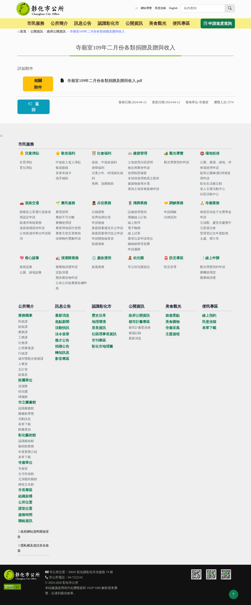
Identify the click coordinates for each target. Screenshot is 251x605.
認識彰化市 (108, 23)
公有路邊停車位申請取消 (35, 236)
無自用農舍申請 (139, 167)
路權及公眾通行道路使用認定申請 (35, 214)
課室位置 (25, 509)
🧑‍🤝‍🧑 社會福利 (101, 153)
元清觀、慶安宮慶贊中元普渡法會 (215, 225)
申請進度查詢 (218, 23)
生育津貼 (26, 162)
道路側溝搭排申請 (32, 228)
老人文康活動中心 (212, 189)
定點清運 (62, 272)
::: (137, 8)
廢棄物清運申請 (67, 267)
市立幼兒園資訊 (139, 267)
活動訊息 (24, 419)
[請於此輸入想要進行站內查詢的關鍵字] (203, 8)
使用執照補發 (137, 173)
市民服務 (35, 23)
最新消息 (62, 315)
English (173, 8)
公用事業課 (26, 348)
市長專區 (25, 490)
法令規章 (62, 334)
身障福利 (98, 167)
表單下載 (24, 424)
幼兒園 (23, 391)
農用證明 (62, 212)
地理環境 (99, 322)
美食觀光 (157, 23)
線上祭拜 (134, 222)
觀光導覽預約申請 (176, 162)
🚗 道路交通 (29, 203)
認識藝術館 (26, 441)
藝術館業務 (26, 446)
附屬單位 (25, 380)
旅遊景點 (173, 315)
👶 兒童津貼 (29, 153)
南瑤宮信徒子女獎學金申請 (215, 214)
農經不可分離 (65, 217)
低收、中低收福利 (104, 162)
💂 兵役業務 (101, 203)
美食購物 (173, 322)
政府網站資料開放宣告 (33, 534)
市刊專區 (99, 340)
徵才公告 (62, 340)
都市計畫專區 (139, 322)
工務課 (23, 337)
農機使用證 (63, 222)
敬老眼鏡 (62, 167)
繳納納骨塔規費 (139, 243)
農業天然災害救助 (68, 233)
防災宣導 (170, 267)
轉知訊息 (62, 353)
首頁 (23, 31)
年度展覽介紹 (27, 451)
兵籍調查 (98, 212)
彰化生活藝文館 (211, 183)
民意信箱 (160, 8)
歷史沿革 (99, 315)
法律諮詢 (170, 217)
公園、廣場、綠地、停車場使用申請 (215, 165)
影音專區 (62, 359)
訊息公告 (82, 23)
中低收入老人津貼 (68, 162)
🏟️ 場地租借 (209, 153)
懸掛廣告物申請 (67, 277)
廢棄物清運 (208, 277)
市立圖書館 (27, 402)
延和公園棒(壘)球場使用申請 (215, 175)
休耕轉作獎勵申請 (68, 238)
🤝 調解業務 (173, 203)
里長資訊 (99, 328)
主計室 (23, 369)
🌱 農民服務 (65, 203)
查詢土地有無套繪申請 (143, 189)
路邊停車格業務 (31, 222)
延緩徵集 (98, 243)
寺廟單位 (25, 463)
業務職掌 (25, 315)
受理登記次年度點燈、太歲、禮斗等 (215, 236)
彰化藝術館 (27, 435)
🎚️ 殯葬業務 (137, 203)
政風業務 (98, 267)
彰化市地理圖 (102, 346)
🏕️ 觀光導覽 (173, 153)
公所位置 (25, 502)
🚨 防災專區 (173, 258)
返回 (33, 107)
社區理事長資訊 (104, 334)
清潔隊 (23, 386)
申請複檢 (98, 222)
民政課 (23, 321)
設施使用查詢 (137, 212)
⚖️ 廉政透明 (101, 258)
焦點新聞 (62, 322)
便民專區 (181, 23)
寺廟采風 (173, 328)
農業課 (23, 332)
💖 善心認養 (29, 258)
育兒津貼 (26, 167)
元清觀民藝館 (27, 479)
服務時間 (25, 515)
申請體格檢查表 (103, 238)
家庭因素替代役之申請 (107, 233)
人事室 (23, 364)
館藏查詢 (24, 429)
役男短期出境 (101, 217)
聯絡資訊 (25, 521)
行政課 (23, 353)
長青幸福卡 (63, 173)
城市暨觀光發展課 (30, 358)
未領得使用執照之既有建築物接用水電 (143, 181)
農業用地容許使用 (68, 228)
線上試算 (134, 233)
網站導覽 (146, 8)
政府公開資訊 (56, 31)
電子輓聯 (134, 228)
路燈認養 (26, 267)
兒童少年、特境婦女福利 (107, 175)
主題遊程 (173, 334)
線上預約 (209, 315)
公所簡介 (59, 23)
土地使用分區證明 (140, 162)
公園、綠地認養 (31, 272)
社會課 (23, 342)
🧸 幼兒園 (136, 258)
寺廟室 (23, 468)
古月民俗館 (26, 474)
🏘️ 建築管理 (137, 153)
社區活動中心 (209, 194)
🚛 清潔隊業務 (67, 258)
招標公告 (62, 346)
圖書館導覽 (26, 413)
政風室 (23, 374)
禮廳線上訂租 (137, 217)
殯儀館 (23, 396)
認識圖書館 (26, 408)
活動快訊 (62, 328)
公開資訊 (134, 23)
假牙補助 (62, 178)
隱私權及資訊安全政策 (33, 548)
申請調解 (170, 212)
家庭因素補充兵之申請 (107, 228)
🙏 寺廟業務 (209, 203)
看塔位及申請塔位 (140, 238)
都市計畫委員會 (140, 327)
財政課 (23, 326)
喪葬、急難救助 (103, 183)
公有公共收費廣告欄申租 (71, 285)
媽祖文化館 (26, 484)
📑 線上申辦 (209, 258)
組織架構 (25, 496)
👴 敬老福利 (65, 153)
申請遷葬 (134, 249)
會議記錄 (135, 333)
